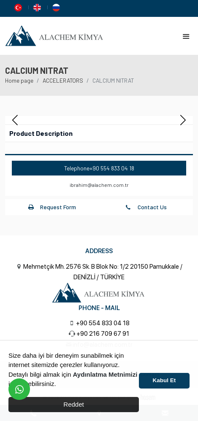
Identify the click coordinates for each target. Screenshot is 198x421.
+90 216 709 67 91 (102, 333)
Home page (19, 80)
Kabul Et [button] (164, 380)
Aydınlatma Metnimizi (105, 374)
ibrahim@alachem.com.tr (99, 185)
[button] (183, 120)
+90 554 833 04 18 (112, 168)
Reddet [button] (73, 404)
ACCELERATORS (63, 80)
